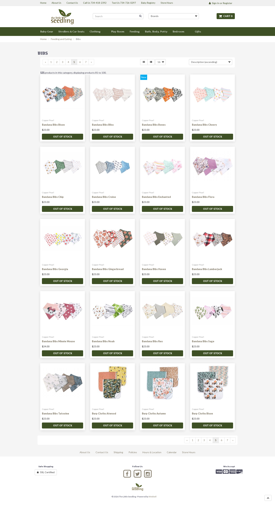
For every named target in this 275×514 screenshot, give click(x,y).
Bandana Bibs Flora (203, 196)
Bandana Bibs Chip (53, 196)
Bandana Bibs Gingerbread (108, 269)
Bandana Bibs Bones (154, 124)
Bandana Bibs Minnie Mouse (58, 341)
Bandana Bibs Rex (152, 341)
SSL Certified (46, 472)
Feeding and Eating (61, 39)
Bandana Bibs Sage (203, 341)
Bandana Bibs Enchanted (156, 196)
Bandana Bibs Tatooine (55, 413)
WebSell (152, 496)
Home (43, 39)
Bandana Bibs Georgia (55, 269)
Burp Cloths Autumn (154, 413)
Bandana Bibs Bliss (103, 124)
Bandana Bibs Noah (103, 341)
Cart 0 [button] (226, 16)
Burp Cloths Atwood (104, 413)
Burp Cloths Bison (202, 413)
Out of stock (62, 136)
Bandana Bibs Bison (53, 124)
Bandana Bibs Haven (154, 269)
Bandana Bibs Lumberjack (207, 269)
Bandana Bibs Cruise (104, 196)
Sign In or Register (220, 3)
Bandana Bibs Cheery (204, 124)
